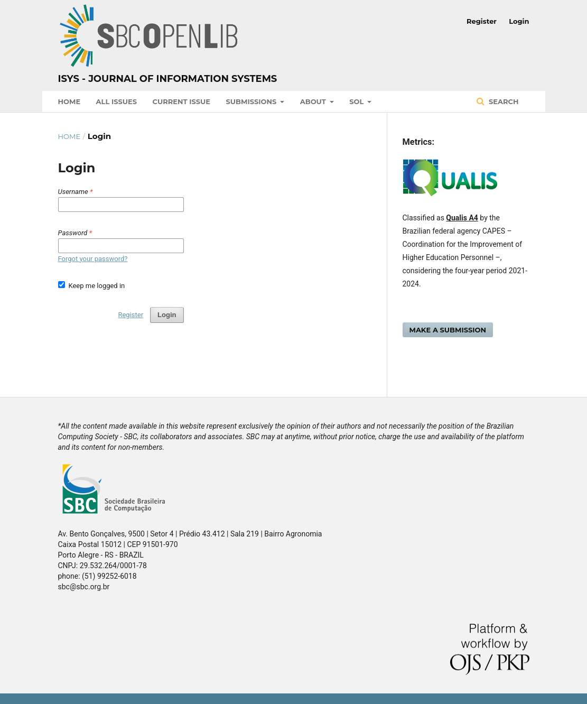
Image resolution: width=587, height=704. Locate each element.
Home (69, 101)
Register (482, 21)
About (314, 101)
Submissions (252, 101)
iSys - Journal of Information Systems (167, 79)
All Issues (116, 101)
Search (502, 101)
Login (519, 21)
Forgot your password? (93, 259)
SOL (357, 101)
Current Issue (181, 101)
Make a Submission (448, 330)
